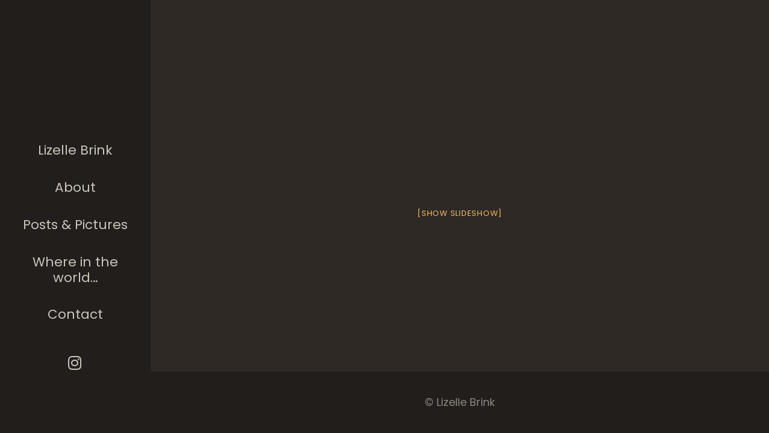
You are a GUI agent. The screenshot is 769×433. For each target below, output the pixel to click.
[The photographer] (75, 87)
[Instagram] (75, 363)
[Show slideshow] (459, 213)
